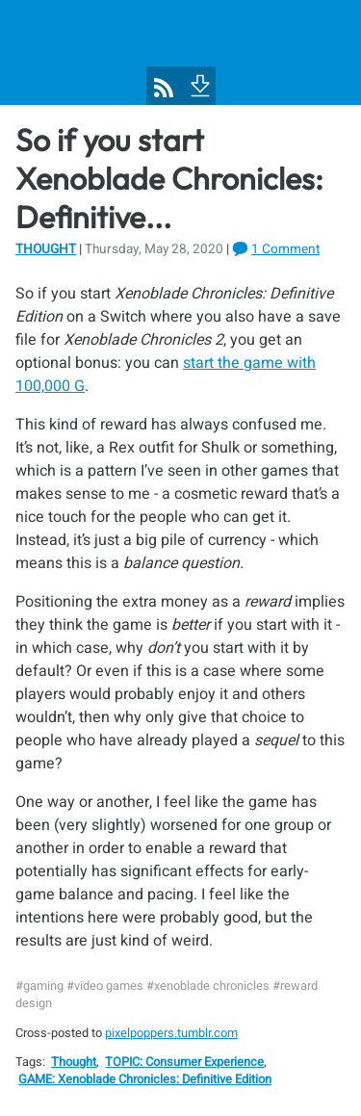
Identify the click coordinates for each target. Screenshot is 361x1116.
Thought (45, 249)
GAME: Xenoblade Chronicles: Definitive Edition (144, 1079)
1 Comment (285, 249)
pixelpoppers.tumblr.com (171, 1033)
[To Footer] (198, 83)
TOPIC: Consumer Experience (184, 1062)
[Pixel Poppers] (180, 52)
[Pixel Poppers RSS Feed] (163, 87)
